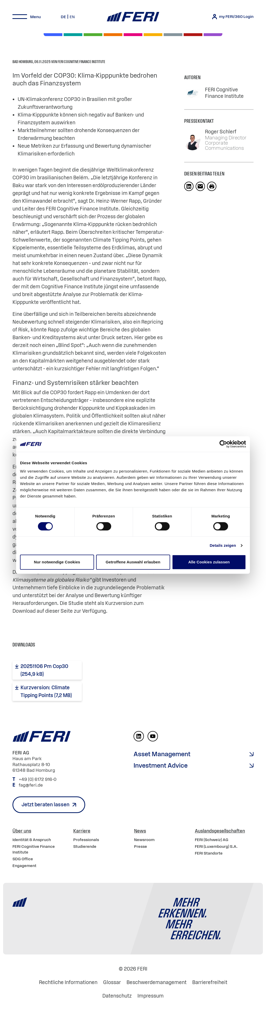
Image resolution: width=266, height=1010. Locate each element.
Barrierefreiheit (209, 982)
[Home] (133, 17)
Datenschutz (117, 996)
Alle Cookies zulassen (209, 562)
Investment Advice (161, 765)
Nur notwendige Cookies (57, 562)
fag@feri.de (31, 785)
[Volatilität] (113, 34)
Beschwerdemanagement (157, 982)
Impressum (150, 996)
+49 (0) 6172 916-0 (38, 779)
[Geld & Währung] (173, 34)
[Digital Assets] (133, 34)
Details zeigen (223, 545)
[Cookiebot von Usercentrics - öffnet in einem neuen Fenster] (223, 444)
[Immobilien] (213, 34)
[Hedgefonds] (153, 34)
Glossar (112, 982)
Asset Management (162, 753)
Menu (35, 16)
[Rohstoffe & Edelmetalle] (193, 34)
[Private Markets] (73, 34)
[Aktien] (53, 34)
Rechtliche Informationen (68, 982)
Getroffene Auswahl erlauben (133, 562)
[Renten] (93, 34)
